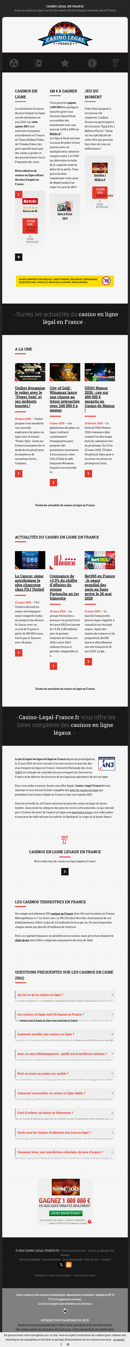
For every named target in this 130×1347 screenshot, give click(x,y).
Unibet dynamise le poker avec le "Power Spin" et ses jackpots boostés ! (30, 396)
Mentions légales (29, 1259)
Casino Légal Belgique (60, 1275)
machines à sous (82, 812)
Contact (106, 1259)
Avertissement (51, 1259)
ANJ (18, 772)
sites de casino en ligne (84, 790)
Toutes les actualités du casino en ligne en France (65, 505)
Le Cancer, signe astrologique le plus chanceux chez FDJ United (29, 582)
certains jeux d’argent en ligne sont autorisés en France (49, 1020)
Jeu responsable (73, 1259)
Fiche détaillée (32, 239)
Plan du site (92, 1259)
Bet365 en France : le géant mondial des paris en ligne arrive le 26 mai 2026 (100, 586)
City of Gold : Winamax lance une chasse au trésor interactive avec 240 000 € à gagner (65, 398)
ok (68, 1344)
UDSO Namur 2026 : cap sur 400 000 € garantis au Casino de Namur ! (100, 398)
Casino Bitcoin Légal (84, 1275)
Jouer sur (31, 225)
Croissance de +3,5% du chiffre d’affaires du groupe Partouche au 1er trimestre (64, 586)
